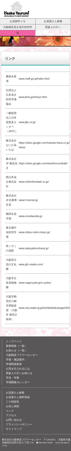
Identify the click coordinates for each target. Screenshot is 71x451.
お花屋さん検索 (53, 21)
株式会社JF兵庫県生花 (11, 200)
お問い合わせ (14, 419)
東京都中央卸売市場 (11, 232)
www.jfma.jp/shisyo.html (33, 97)
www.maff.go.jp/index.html (34, 78)
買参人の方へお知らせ (19, 373)
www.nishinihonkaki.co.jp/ (34, 181)
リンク (10, 410)
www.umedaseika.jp (30, 216)
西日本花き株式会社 (11, 182)
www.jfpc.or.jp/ (27, 122)
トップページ (14, 341)
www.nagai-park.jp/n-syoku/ (35, 282)
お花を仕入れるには (18, 368)
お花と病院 (12, 406)
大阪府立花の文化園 (11, 264)
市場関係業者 (14, 364)
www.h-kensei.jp (28, 200)
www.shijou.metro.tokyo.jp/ (34, 232)
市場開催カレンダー (18, 382)
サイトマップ (14, 429)
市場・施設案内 (15, 359)
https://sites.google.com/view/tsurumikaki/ (43, 163)
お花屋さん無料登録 (18, 397)
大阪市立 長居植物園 (11, 283)
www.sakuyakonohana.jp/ (34, 248)
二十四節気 (12, 401)
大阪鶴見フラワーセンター (22, 355)
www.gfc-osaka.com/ (31, 264)
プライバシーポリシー (19, 424)
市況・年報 (12, 377)
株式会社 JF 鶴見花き (11, 163)
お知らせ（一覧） (16, 350)
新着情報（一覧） (16, 346)
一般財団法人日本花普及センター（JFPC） (12, 122)
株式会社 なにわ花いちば (11, 145)
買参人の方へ (53, 27)
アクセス (11, 415)
